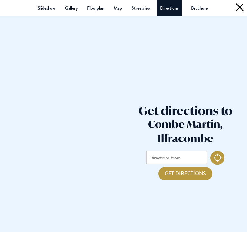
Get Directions (185, 173)
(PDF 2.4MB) (199, 8)
